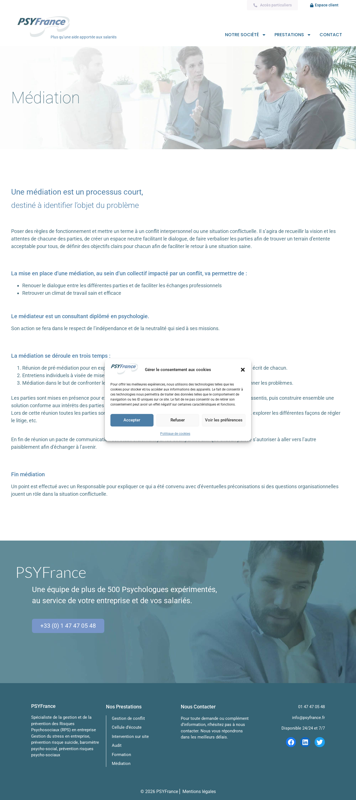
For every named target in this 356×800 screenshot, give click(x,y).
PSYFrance (167, 791)
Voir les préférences (224, 420)
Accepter (131, 420)
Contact (331, 35)
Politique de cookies (175, 434)
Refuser (177, 420)
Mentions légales (199, 791)
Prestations (293, 35)
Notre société (245, 35)
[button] (243, 369)
